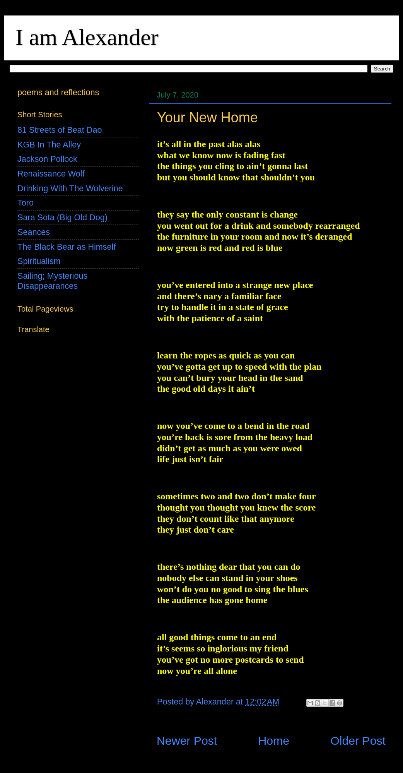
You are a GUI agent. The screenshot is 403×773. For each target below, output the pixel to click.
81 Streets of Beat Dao (59, 130)
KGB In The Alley (49, 144)
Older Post (358, 740)
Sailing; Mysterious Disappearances (52, 281)
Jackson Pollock (47, 159)
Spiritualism (39, 261)
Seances (33, 232)
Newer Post (187, 740)
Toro (25, 202)
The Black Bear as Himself (66, 247)
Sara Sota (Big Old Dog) (62, 217)
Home (273, 740)
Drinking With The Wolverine (70, 188)
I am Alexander (87, 37)
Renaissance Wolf (51, 173)
